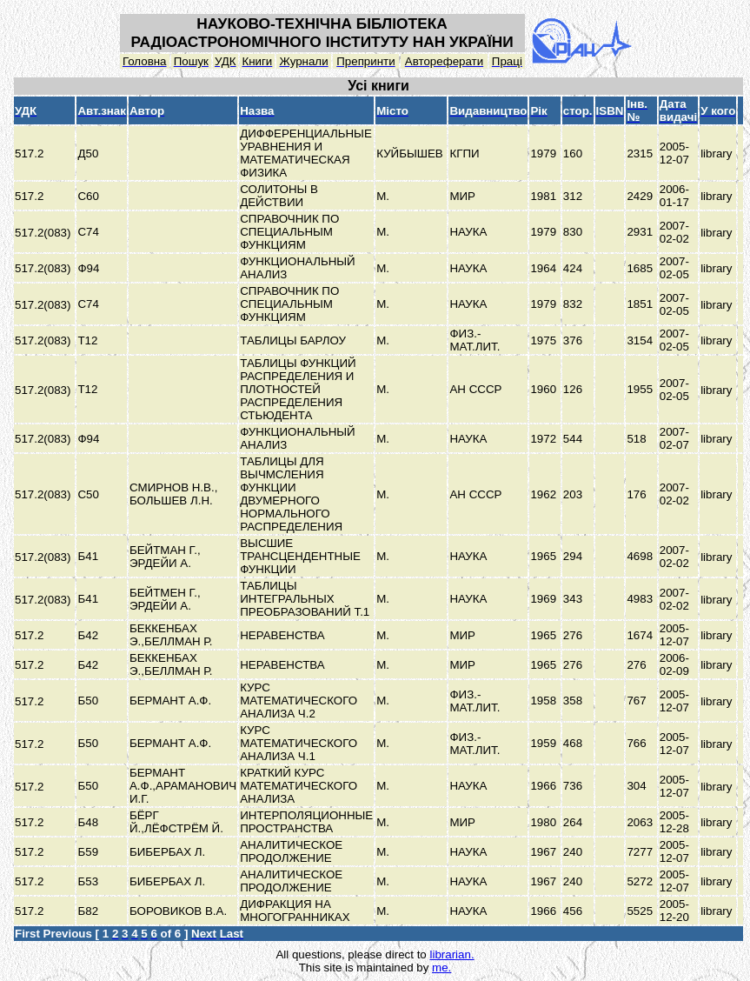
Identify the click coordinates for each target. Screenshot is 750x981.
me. (441, 967)
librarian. (451, 954)
